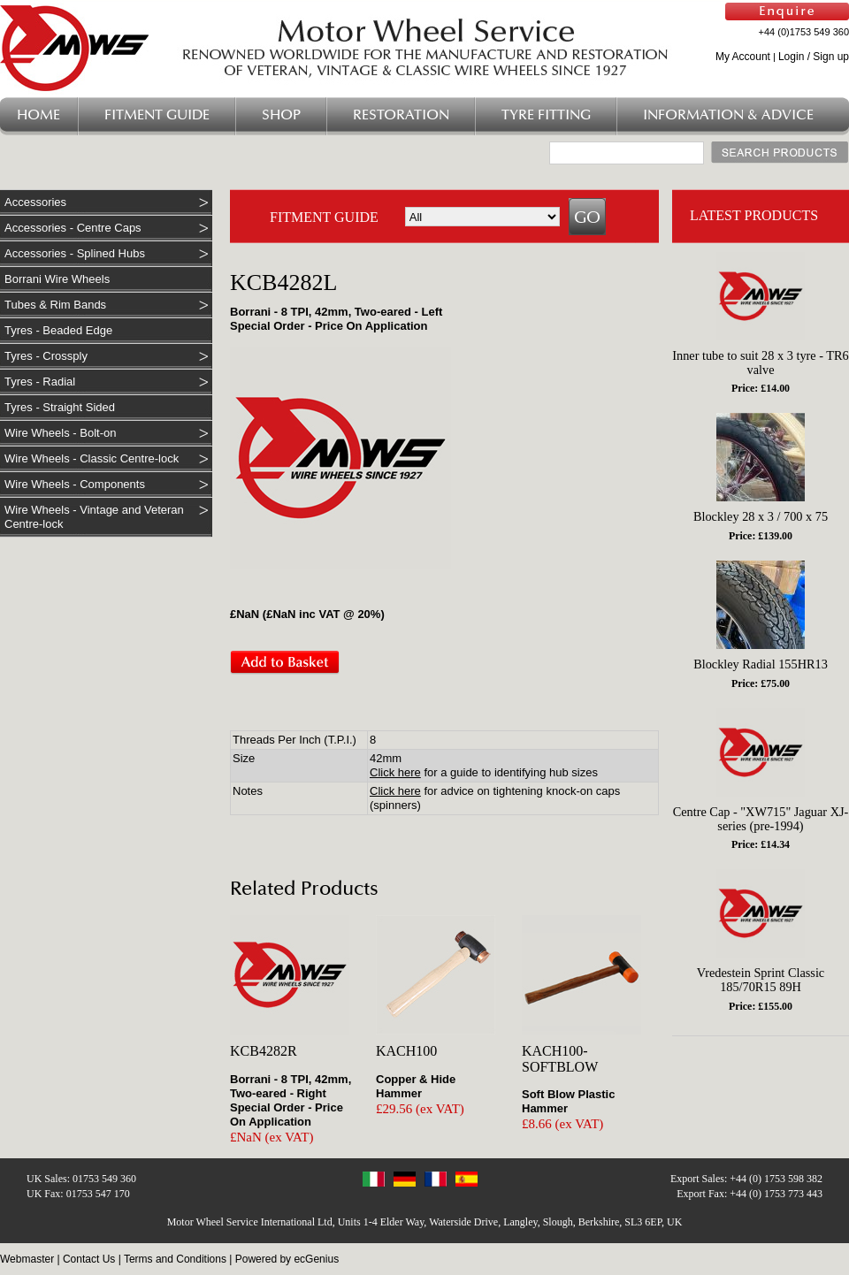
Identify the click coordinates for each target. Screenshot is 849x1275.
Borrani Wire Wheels (57, 279)
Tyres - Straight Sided (59, 407)
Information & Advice (728, 115)
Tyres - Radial (39, 381)
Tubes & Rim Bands (55, 304)
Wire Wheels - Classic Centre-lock (91, 458)
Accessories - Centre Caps (73, 227)
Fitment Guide (157, 115)
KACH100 (406, 1050)
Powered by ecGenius (287, 1259)
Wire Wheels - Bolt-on (60, 432)
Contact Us (89, 1259)
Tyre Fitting (546, 115)
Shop (281, 115)
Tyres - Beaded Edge (58, 330)
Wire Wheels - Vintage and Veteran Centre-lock (94, 517)
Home (38, 115)
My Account (742, 56)
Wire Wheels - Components (74, 484)
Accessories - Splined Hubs (74, 253)
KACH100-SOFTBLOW (560, 1058)
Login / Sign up (813, 56)
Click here (395, 772)
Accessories (35, 202)
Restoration (401, 115)
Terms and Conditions (175, 1259)
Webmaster (27, 1259)
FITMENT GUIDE (324, 217)
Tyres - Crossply (46, 356)
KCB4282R (263, 1050)
